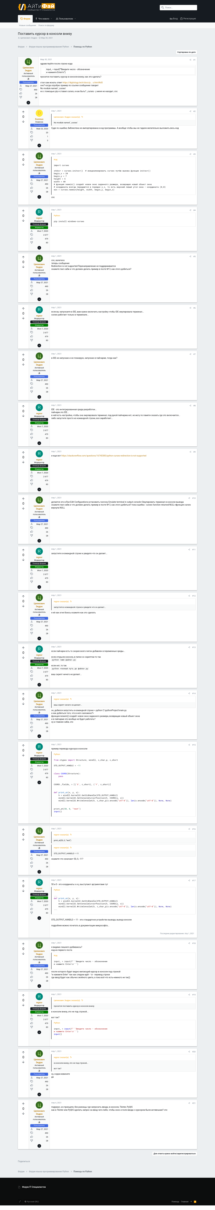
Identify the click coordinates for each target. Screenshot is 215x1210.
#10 (194, 498)
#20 (194, 1052)
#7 (194, 354)
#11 (194, 549)
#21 (194, 1103)
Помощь (175, 1201)
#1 (194, 60)
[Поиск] (178, 7)
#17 (194, 880)
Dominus (39, 119)
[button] (51, 18)
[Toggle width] (20, 1201)
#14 (194, 693)
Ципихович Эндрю (28, 38)
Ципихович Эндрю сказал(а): (67, 117)
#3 (194, 154)
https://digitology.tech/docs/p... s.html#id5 (83, 82)
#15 (194, 745)
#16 (194, 829)
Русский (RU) (31, 1201)
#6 (194, 308)
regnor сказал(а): (61, 601)
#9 (194, 452)
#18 (194, 943)
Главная (184, 1201)
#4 (194, 210)
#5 (194, 256)
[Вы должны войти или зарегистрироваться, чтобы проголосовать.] (23, 112)
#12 (194, 596)
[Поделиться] (190, 59)
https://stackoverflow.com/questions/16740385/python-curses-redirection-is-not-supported (103, 455)
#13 (194, 647)
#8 (194, 406)
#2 (194, 111)
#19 (194, 995)
